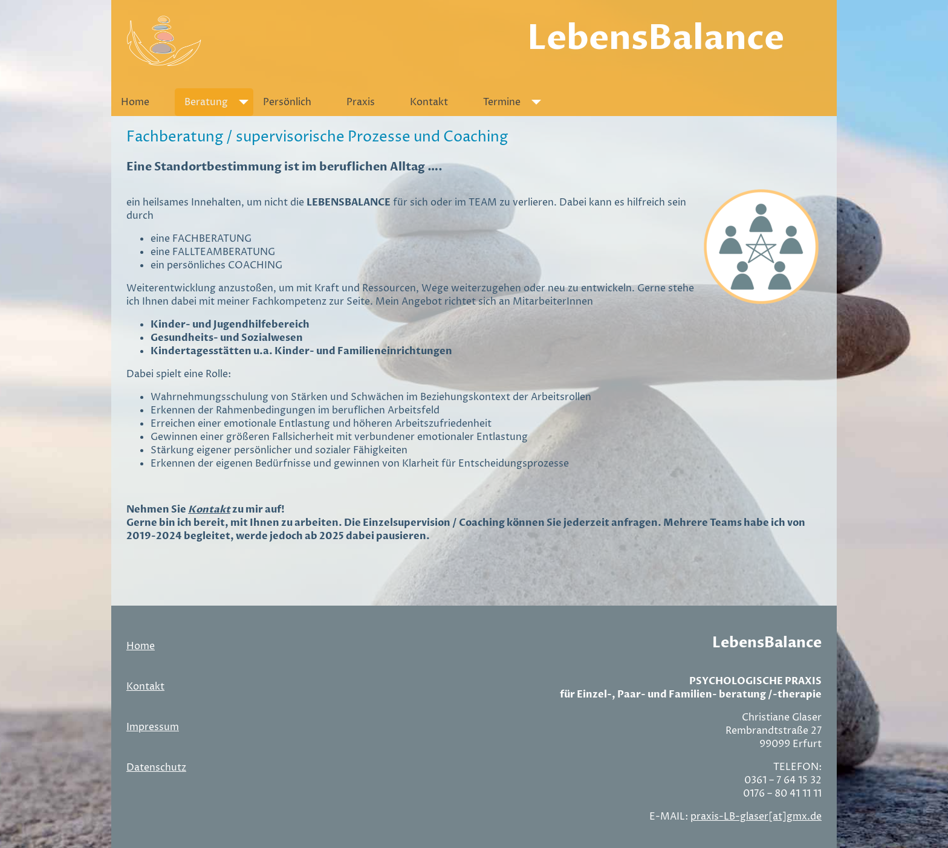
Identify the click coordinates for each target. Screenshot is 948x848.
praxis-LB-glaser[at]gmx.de (756, 816)
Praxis (360, 102)
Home (135, 102)
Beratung (218, 102)
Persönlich (287, 102)
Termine (514, 102)
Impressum (152, 727)
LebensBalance (655, 38)
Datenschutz (156, 767)
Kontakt (429, 102)
